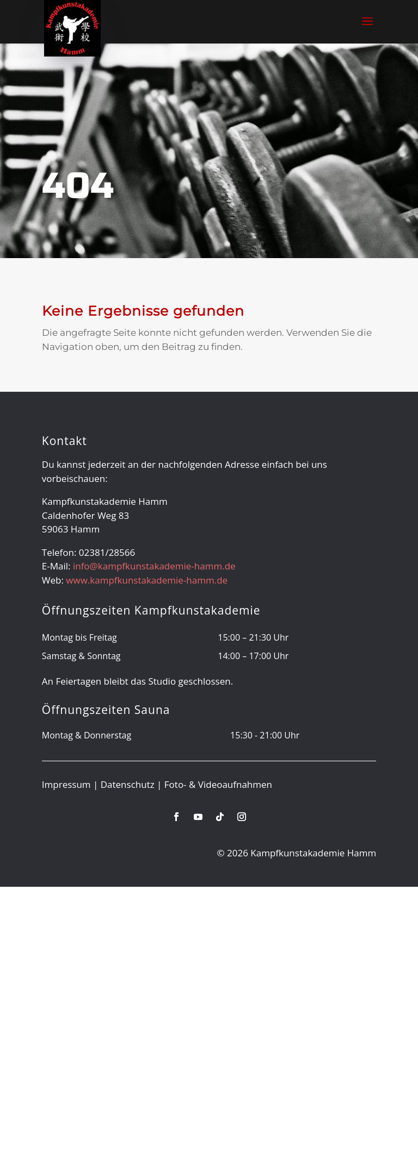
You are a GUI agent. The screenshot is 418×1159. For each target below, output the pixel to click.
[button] (367, 28)
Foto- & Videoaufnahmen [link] (218, 784)
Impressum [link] (66, 784)
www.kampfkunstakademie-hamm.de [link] (147, 580)
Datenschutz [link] (128, 784)
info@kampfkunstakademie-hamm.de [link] (154, 566)
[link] (72, 27)
